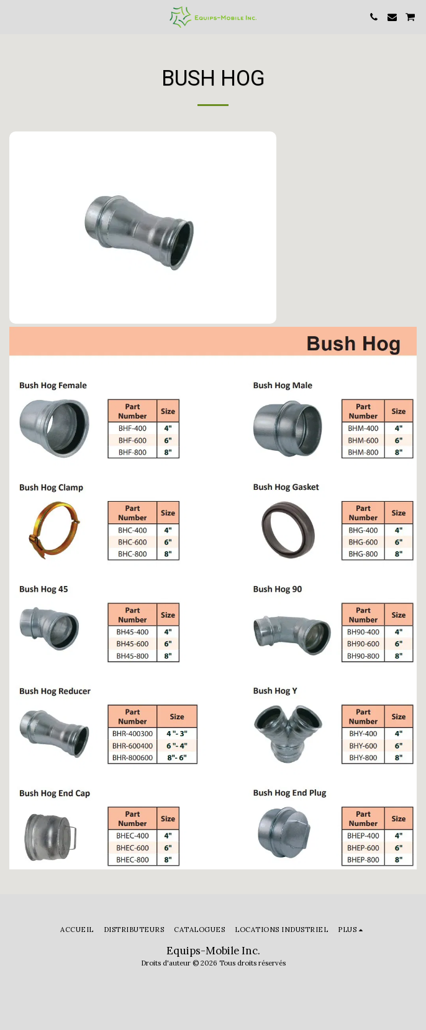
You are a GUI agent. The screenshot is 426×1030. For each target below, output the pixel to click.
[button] (13, 16)
